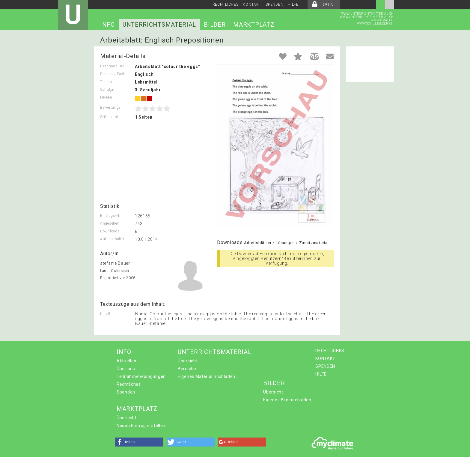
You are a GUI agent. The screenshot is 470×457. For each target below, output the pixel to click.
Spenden (126, 392)
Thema (106, 82)
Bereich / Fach (113, 74)
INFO (107, 24)
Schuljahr (108, 89)
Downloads (110, 231)
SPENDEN (274, 4)
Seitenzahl (109, 117)
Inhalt (105, 313)
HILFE (293, 4)
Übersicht (188, 360)
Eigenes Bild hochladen (287, 399)
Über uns (126, 368)
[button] (139, 442)
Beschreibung (112, 66)
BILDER (214, 24)
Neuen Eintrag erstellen (141, 425)
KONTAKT (252, 4)
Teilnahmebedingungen (141, 376)
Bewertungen (111, 107)
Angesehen (109, 223)
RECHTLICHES (226, 4)
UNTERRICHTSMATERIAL (159, 24)
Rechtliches (129, 384)
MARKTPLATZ (253, 24)
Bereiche (187, 368)
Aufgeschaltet (112, 239)
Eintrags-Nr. (110, 216)
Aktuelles (126, 360)
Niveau (106, 97)
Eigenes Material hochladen (206, 376)
